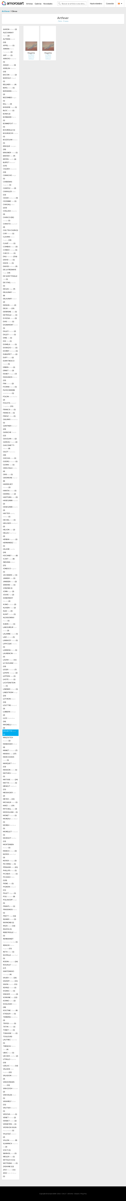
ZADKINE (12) (8, 1166)
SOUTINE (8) (10, 1010)
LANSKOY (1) (10, 640)
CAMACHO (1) (9, 177)
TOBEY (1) (9, 1030)
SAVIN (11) (10, 984)
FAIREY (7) (10, 374)
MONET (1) (10, 815)
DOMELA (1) (10, 344)
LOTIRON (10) (9, 700)
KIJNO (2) (9, 604)
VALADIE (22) (8, 1070)
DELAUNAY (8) (9, 293)
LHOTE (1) (9, 679)
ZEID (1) (9, 1174)
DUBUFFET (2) (10, 354)
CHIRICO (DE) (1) (8, 218)
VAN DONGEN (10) (8, 1083)
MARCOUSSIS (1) (8, 758)
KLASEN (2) (9, 608)
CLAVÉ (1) (9, 243)
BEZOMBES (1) (9, 99)
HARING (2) (9, 494)
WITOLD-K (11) (9, 1160)
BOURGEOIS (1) (10, 134)
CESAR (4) (10, 198)
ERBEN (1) (9, 367)
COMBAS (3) (10, 247)
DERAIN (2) (9, 305)
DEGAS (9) (9, 289)
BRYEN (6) (9, 159)
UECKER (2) (10, 1056)
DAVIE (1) (8, 263)
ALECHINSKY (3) (8, 34)
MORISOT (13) (9, 839)
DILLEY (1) (9, 334)
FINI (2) (8, 383)
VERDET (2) (10, 1121)
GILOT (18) (9, 453)
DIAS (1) (8, 321)
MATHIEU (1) (10, 774)
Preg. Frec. (83, 1194)
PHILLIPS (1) (10, 870)
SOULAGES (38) (10, 1005)
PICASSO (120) (8, 878)
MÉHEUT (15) (10, 787)
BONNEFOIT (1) (10, 125)
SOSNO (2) (9, 1001)
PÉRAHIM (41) (10, 867)
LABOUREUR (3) (10, 628)
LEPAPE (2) (10, 673)
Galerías (38, 4)
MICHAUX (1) (10, 802)
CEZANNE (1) (9, 201)
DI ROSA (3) (10, 318)
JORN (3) (8, 591)
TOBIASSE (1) (10, 1033)
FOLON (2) (10, 398)
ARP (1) (8, 55)
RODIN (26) (10, 961)
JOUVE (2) (8, 595)
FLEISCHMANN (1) (9, 391)
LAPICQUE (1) (10, 645)
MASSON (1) (10, 770)
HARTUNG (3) (10, 497)
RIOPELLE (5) (10, 956)
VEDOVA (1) (10, 1114)
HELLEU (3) (9, 534)
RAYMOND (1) (8, 922)
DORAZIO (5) (10, 348)
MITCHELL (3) (10, 809)
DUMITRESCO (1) (8, 362)
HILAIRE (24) (9, 550)
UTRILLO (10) (9, 1061)
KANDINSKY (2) (8, 599)
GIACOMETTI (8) (8, 446)
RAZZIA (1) (7, 929)
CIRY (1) (8, 233)
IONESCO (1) (9, 570)
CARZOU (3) (9, 188)
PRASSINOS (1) (10, 911)
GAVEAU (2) (10, 442)
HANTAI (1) (9, 491)
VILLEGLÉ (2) (9, 1135)
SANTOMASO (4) (8, 972)
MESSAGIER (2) (9, 794)
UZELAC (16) (10, 1066)
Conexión (110, 3)
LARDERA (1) (10, 650)
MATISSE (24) (10, 779)
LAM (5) (9, 637)
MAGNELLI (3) (10, 726)
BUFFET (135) (9, 164)
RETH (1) (8, 952)
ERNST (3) (8, 370)
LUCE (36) (9, 719)
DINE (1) (7, 338)
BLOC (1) (8, 110)
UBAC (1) (8, 1053)
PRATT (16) (9, 916)
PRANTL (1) (9, 906)
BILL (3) (7, 104)
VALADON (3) (10, 1077)
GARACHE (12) (9, 434)
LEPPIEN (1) (9, 676)
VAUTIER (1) (10, 1109)
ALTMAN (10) (9, 40)
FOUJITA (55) (9, 404)
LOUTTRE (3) (10, 707)
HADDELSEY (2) (8, 485)
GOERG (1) (10, 461)
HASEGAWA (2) (10, 502)
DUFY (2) (8, 357)
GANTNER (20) (10, 427)
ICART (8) (9, 559)
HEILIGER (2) (10, 524)
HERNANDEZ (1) (10, 544)
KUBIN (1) (9, 624)
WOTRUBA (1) (10, 1163)
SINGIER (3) (10, 994)
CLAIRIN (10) (9, 238)
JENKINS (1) (9, 585)
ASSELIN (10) (9, 70)
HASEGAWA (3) (10, 508)
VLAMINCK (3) (10, 1145)
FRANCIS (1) (9, 409)
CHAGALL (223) (9, 206)
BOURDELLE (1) (9, 130)
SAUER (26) (10, 978)
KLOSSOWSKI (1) (8, 619)
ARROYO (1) (9, 60)
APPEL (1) (8, 45)
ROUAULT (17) (10, 966)
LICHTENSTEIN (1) (9, 684)
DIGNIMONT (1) (10, 326)
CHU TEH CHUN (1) (10, 230)
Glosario (77, 1194)
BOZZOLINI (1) (10, 141)
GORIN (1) (8, 465)
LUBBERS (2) (9, 713)
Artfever (6, 11)
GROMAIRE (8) (10, 479)
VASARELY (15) (9, 1103)
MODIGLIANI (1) (10, 812)
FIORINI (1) (10, 387)
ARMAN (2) (8, 50)
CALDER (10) (10, 170)
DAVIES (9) (10, 266)
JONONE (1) (7, 588)
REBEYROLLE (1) (10, 934)
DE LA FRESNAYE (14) (9, 271)
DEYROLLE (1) (10, 315)
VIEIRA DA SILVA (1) (10, 1128)
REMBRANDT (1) (10, 940)
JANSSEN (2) (10, 581)
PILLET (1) (9, 893)
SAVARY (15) (10, 981)
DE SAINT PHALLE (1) (10, 277)
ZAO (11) (9, 1170)
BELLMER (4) (9, 84)
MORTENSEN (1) (8, 846)
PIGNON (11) (9, 888)
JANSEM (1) (9, 578)
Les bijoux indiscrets (31, 56)
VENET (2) (9, 1117)
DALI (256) (10, 256)
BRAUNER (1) (10, 152)
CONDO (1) (10, 250)
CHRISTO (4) (10, 225)
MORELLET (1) (10, 833)
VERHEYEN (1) (9, 1124)
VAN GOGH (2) (10, 1090)
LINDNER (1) (10, 689)
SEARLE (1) (9, 987)
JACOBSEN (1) (10, 575)
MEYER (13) (8, 799)
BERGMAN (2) (10, 92)
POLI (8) (9, 896)
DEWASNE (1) (10, 312)
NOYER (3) (9, 855)
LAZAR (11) (10, 660)
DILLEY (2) (9, 331)
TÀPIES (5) (9, 1023)
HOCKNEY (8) (10, 555)
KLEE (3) (8, 611)
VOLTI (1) (7, 1150)
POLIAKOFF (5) (10, 901)
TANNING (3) (10, 1018)
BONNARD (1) (9, 118)
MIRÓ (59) (8, 805)
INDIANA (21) (9, 563)
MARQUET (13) (9, 765)
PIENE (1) (8, 883)
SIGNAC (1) (9, 991)
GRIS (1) (8, 474)
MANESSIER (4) (10, 745)
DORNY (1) (10, 351)
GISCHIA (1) (9, 458)
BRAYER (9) (9, 156)
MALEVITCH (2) (8, 739)
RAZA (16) (9, 926)
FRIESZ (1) (9, 416)
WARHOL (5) (10, 1153)
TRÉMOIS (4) (9, 1047)
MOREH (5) (9, 826)
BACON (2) (10, 75)
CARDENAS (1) (7, 183)
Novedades (47, 4)
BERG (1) (9, 88)
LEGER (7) (10, 669)
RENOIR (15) (8, 946)
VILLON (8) (10, 1140)
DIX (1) (7, 341)
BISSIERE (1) (10, 107)
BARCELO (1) (9, 79)
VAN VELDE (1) (9, 1096)
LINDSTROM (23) (10, 694)
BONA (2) (6, 114)
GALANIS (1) (10, 421)
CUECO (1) (9, 253)
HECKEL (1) (9, 520)
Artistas (29, 4)
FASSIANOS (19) (10, 378)
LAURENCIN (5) (10, 655)
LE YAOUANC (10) (10, 664)
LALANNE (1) (10, 634)
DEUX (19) (8, 308)
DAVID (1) (9, 260)
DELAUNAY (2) (10, 300)
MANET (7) (10, 750)
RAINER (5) (9, 919)
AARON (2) (10, 29)
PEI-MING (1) (9, 864)
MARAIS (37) (9, 754)
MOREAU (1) (10, 820)
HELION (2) (9, 530)
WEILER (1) (9, 1157)
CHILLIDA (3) (10, 212)
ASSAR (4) (9, 65)
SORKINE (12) (10, 997)
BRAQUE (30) (9, 147)
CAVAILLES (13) (9, 193)
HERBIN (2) (10, 539)
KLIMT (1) (9, 614)
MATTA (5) (10, 783)
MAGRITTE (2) (9, 732)
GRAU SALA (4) (10, 469)
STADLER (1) (9, 1014)
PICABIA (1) (10, 874)
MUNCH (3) (10, 851)
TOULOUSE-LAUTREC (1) (10, 1039)
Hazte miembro (96, 3)
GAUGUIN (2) (10, 439)
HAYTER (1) (9, 515)
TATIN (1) (9, 1027)
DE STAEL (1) (9, 284)
